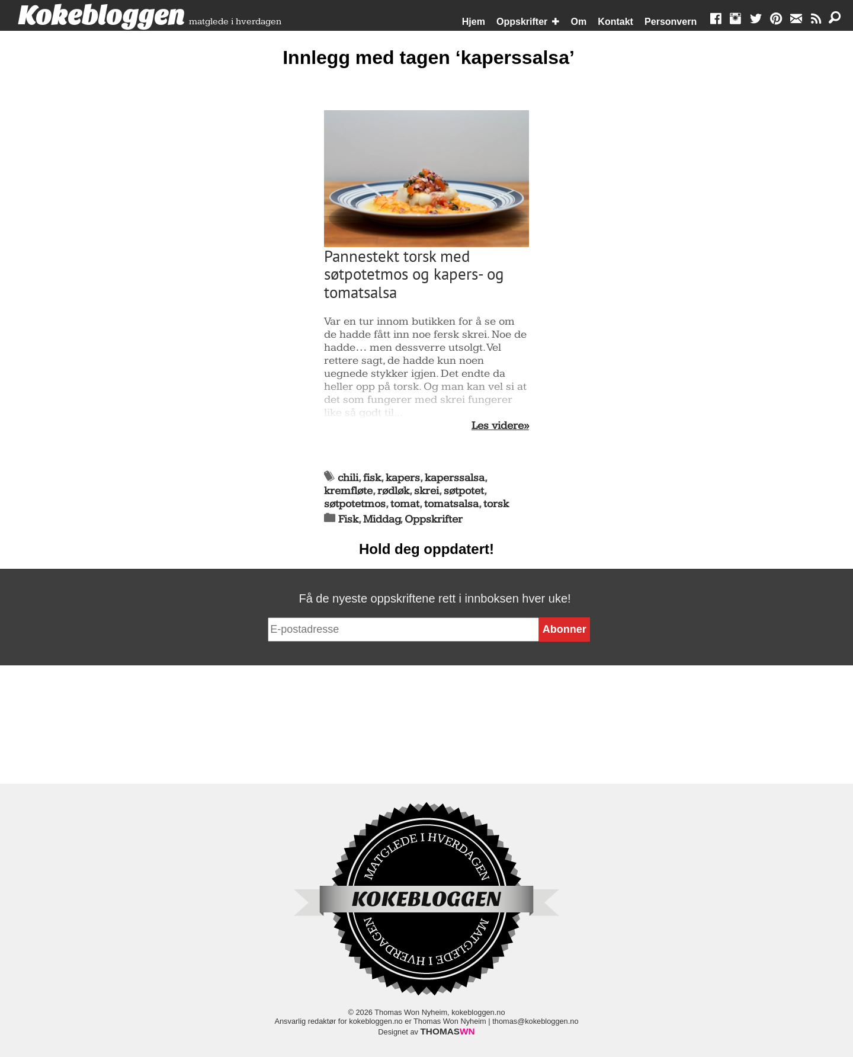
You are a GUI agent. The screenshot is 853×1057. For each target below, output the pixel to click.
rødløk (393, 491)
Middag (381, 519)
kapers (403, 478)
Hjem (473, 22)
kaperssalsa (455, 478)
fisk (372, 478)
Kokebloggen (101, 16)
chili (348, 478)
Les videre (498, 426)
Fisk (348, 519)
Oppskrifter (521, 22)
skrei (426, 491)
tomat (404, 504)
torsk (496, 504)
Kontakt (615, 22)
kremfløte (348, 491)
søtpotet (464, 491)
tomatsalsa (451, 504)
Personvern (670, 22)
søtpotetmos (355, 504)
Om (579, 22)
